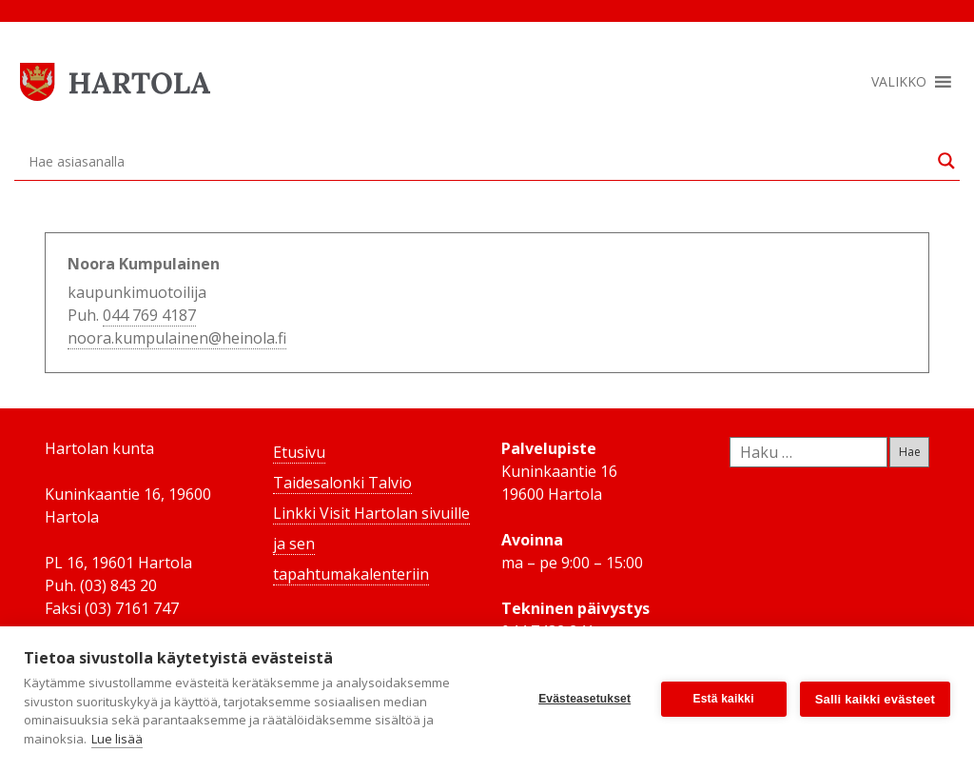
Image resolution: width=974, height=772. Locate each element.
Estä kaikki (723, 698)
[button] (898, 82)
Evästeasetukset (584, 698)
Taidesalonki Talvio (342, 482)
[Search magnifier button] (946, 161)
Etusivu (299, 452)
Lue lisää (117, 738)
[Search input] (478, 161)
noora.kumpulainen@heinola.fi (177, 337)
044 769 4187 (149, 315)
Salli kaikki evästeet (875, 699)
